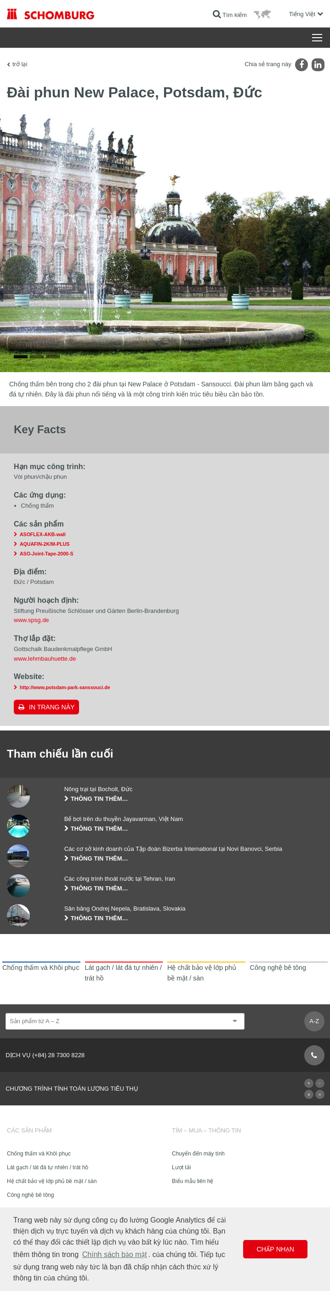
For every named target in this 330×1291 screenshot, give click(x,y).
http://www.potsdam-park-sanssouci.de (65, 687)
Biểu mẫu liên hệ (192, 1181)
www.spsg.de (31, 620)
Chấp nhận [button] (275, 1249)
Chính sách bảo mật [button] (114, 1254)
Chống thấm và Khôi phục (39, 1153)
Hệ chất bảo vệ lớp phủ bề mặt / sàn (52, 1181)
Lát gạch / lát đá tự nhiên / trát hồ (47, 1167)
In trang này (51, 707)
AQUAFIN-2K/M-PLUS (44, 544)
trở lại (19, 64)
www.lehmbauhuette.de (45, 658)
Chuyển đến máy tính (198, 1153)
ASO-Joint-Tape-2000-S (46, 553)
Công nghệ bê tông (30, 1195)
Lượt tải (181, 1167)
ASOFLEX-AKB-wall (43, 534)
